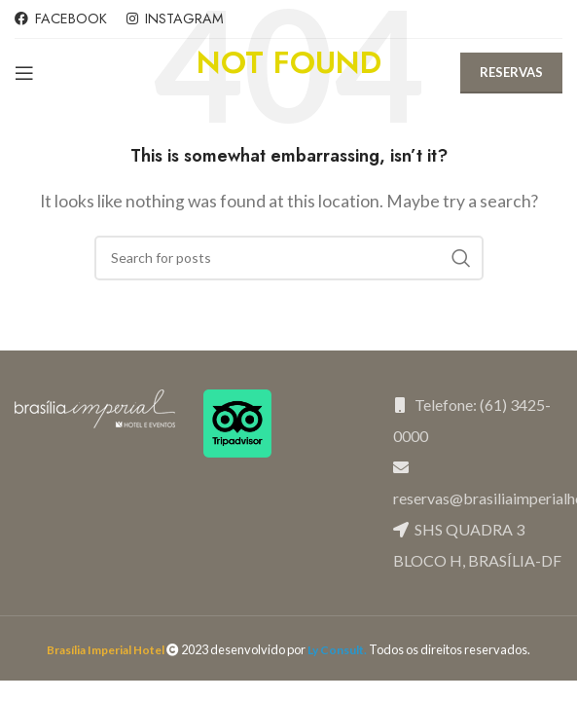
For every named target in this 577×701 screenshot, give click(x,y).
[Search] (289, 258)
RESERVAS (511, 72)
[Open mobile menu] (24, 73)
